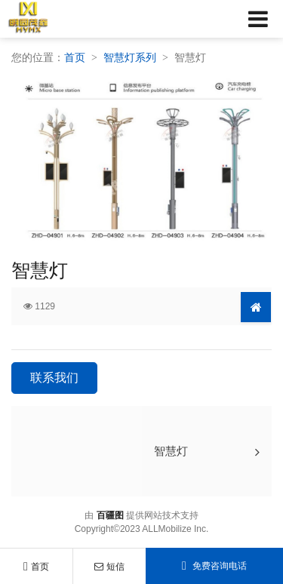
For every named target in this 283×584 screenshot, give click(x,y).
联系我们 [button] (54, 377)
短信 (109, 566)
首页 (36, 567)
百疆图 (110, 515)
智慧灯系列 (129, 57)
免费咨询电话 (214, 566)
